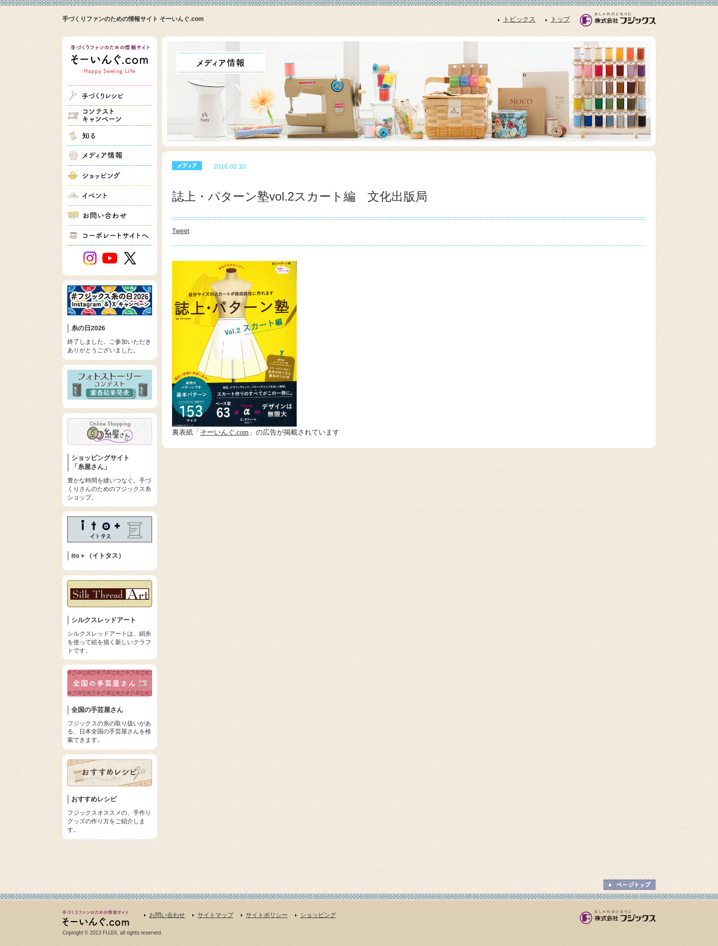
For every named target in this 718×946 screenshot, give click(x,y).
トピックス (519, 19)
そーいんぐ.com (224, 432)
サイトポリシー (267, 915)
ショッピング (318, 915)
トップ (560, 19)
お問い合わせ (167, 915)
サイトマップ (215, 915)
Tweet (180, 231)
